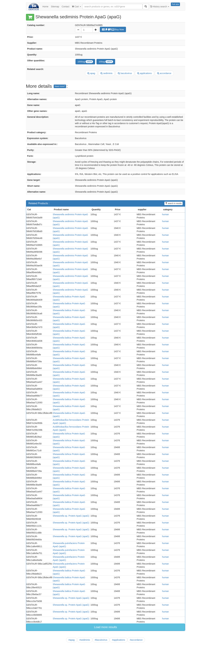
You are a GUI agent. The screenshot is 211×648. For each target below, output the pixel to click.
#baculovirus (101, 640)
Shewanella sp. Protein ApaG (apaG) (71, 516)
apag (91, 73)
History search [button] (159, 6)
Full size (175, 4)
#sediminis (84, 640)
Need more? (60, 86)
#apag (71, 640)
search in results (173, 203)
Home (45, 6)
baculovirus (125, 73)
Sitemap (55, 6)
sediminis (106, 73)
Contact (65, 6)
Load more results (105, 627)
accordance (164, 73)
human (165, 214)
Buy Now (113, 29)
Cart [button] (76, 6)
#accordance (136, 640)
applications (144, 73)
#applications (118, 640)
